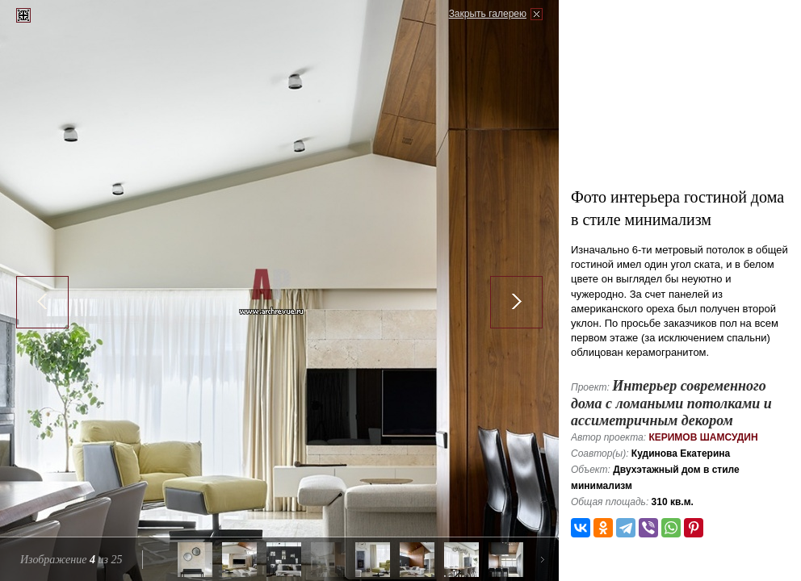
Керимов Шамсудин (702, 437)
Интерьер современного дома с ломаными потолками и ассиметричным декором (671, 403)
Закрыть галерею (487, 13)
